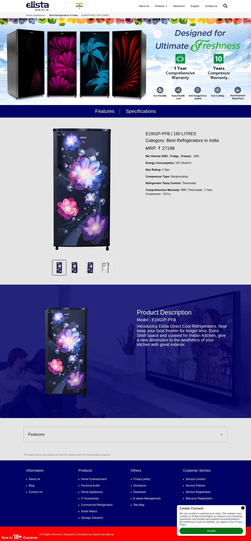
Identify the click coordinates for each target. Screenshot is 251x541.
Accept (211, 530)
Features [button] (125, 434)
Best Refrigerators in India (63, 15)
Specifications (141, 111)
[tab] (125, 434)
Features (105, 111)
